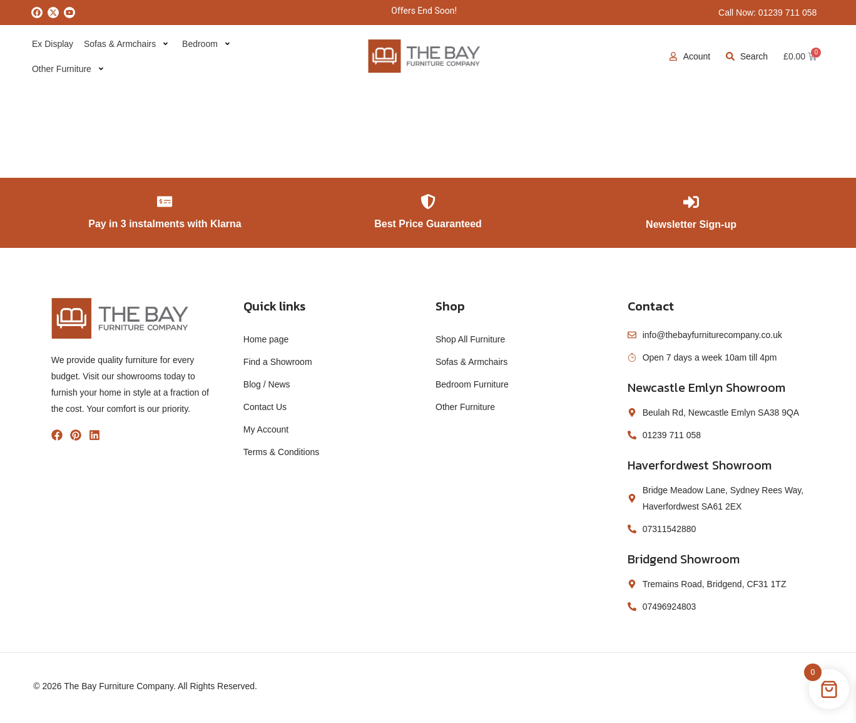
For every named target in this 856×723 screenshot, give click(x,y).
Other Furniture (67, 69)
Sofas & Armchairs (124, 44)
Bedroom (204, 44)
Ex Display (52, 44)
